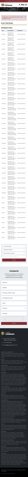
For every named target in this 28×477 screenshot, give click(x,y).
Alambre (17, 374)
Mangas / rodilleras (10, 461)
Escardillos (10, 434)
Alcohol (2, 454)
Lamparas (15, 368)
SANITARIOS (3, 446)
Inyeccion (3, 356)
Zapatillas (19, 464)
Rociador (17, 436)
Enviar (14, 323)
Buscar (14, 260)
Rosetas (21, 398)
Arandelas (15, 375)
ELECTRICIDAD (4, 365)
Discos (13, 412)
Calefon (23, 388)
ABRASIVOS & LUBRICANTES (7, 352)
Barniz (11, 441)
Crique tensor (15, 458)
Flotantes (12, 448)
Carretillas (18, 408)
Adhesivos (3, 441)
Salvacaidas (23, 462)
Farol (17, 389)
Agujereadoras (10, 401)
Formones (8, 416)
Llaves (19, 396)
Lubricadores (13, 356)
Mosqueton (21, 461)
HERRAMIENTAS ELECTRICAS (7, 418)
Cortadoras (12, 410)
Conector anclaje (8, 458)
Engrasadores (23, 413)
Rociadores (22, 436)
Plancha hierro (8, 363)
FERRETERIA (3, 372)
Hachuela (3, 362)
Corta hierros (6, 410)
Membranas (8, 442)
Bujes (2, 378)
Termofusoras (18, 422)
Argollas (19, 375)
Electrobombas (11, 420)
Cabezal (19, 388)
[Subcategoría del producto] (14, 249)
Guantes (16, 460)
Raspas (7, 384)
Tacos (22, 384)
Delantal (20, 458)
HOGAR (2, 424)
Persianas (12, 428)
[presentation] (14, 319)
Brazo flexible (22, 376)
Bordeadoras (12, 432)
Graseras (23, 354)
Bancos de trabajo (17, 404)
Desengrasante (4, 354)
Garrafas (24, 389)
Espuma (15, 354)
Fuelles (15, 448)
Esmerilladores (22, 379)
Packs (2, 398)
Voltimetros (3, 370)
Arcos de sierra (19, 402)
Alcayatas (21, 374)
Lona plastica (20, 434)
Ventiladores (3, 392)
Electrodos (10, 413)
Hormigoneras (23, 420)
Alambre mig (16, 401)
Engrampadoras (16, 413)
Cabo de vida (14, 456)
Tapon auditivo (13, 464)
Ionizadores (15, 434)
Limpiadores (8, 356)
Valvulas (6, 451)
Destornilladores (7, 412)
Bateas (10, 376)
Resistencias (11, 384)
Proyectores (16, 428)
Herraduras (23, 380)
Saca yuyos (8, 438)
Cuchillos (11, 360)
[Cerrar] (25, 17)
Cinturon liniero (20, 457)
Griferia (16, 396)
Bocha (16, 405)
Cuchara (20, 410)
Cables (10, 366)
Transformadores (15, 369)
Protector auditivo (10, 462)
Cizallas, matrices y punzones (15, 409)
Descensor (24, 458)
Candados (24, 378)
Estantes (24, 426)
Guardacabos (17, 380)
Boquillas (20, 405)
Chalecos (11, 457)
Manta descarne (9, 362)
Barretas (7, 405)
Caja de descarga (15, 447)
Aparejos (8, 402)
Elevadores (17, 420)
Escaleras (9, 414)
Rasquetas (8, 444)
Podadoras (22, 435)
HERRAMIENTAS (4, 400)
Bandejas (3, 376)
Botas (2, 456)
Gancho (21, 360)
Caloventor (9, 389)
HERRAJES (3, 394)
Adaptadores (7, 388)
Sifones (11, 450)
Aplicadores (13, 402)
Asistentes (21, 353)
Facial (7, 460)
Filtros (8, 380)
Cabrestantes (9, 406)
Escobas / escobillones (17, 426)
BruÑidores (24, 405)
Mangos (19, 382)
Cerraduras (17, 395)
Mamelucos (3, 461)
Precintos (3, 384)
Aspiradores (3, 404)
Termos (20, 363)
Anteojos (11, 454)
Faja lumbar (11, 460)
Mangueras (24, 382)
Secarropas (3, 429)
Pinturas (3, 444)
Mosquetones (3, 462)
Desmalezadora (4, 434)
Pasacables (9, 369)
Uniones (2, 451)
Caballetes (4, 406)
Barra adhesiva (17, 441)
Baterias (7, 366)
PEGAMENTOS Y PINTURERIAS (7, 440)
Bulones (5, 378)
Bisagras (14, 376)
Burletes (21, 425)
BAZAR (2, 359)
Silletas (7, 464)
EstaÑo (2, 380)
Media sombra (11, 383)
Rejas (21, 428)
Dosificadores (9, 426)
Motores (8, 422)
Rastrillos (9, 436)
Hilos (5, 382)
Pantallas (15, 390)
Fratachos (13, 416)
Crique (16, 410)
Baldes (11, 404)
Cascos (7, 457)
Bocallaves (7, 395)
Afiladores (3, 360)
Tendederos (8, 429)
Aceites (2, 353)
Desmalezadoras (4, 420)
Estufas (13, 389)
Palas (18, 435)
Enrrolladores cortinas (5, 396)
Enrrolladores (3, 414)
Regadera (13, 436)
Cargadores (17, 419)
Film (5, 380)
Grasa (19, 354)
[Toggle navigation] (25, 4)
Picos (16, 383)
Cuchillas (24, 410)
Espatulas (22, 414)
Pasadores (6, 398)
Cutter (2, 412)
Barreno (7, 376)
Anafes (12, 388)
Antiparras (16, 454)
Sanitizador (3, 464)
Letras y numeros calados (12, 382)
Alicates (21, 401)
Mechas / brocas (5, 383)
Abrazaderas (3, 374)
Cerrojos (21, 395)
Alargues (3, 366)
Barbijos (23, 454)
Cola (21, 441)
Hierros (2, 382)
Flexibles (20, 389)
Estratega (13, 473)
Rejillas (5, 450)
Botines (5, 456)
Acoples (12, 374)
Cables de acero (14, 378)
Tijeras (14, 438)
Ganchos (12, 380)
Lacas (2, 442)
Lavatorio (23, 448)
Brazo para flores (8, 447)
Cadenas (20, 378)
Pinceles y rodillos (23, 442)
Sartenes (17, 363)
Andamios (7, 454)
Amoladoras (3, 402)
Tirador (25, 398)
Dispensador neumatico (19, 412)
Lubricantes (19, 356)
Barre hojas (7, 432)
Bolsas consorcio (15, 425)
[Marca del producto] (14, 253)
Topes (12, 429)
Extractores (3, 416)
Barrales (15, 388)
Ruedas (16, 384)
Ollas (18, 362)
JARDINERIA (3, 431)
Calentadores (3, 389)
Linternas (19, 368)
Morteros (14, 362)
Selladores (13, 444)
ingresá (11, 17)
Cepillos (7, 379)
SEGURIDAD (3, 453)
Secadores (24, 428)
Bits (18, 376)
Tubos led (21, 369)
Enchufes (20, 366)
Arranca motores (14, 353)
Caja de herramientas (16, 406)
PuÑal (13, 363)
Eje (7, 413)
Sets (12, 438)
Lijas (5, 442)
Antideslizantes (8, 353)
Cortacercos (23, 419)
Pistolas (23, 383)
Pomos (17, 398)
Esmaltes (24, 441)
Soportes (15, 450)
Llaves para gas (4, 390)
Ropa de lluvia (18, 462)
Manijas (22, 396)
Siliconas (17, 444)
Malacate (20, 460)
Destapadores (10, 354)
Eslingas (12, 396)
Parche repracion (15, 442)
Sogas (19, 384)
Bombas (7, 419)
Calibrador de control (11, 408)
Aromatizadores (4, 425)
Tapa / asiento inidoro (21, 450)
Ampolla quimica (4, 375)
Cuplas (17, 379)
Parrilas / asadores (23, 362)
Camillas (19, 456)
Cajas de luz (15, 366)
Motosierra (13, 422)
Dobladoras (3, 413)
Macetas (2, 435)
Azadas (7, 404)
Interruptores (9, 368)
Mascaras (16, 461)
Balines (22, 375)
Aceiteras (9, 374)
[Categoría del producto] (14, 246)
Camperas (24, 456)
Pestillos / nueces (12, 398)
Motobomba (3, 422)
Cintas (10, 379)
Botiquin (9, 456)
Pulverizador (3, 436)
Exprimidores (16, 360)
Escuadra (18, 414)
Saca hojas (3, 438)
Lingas (2, 428)
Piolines (19, 383)
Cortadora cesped (19, 432)
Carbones (3, 379)
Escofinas (13, 414)
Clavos (14, 379)
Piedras (3, 363)
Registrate (5, 17)
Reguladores (20, 390)
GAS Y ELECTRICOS (5, 386)
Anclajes (10, 375)
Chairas (7, 360)
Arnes (20, 454)
